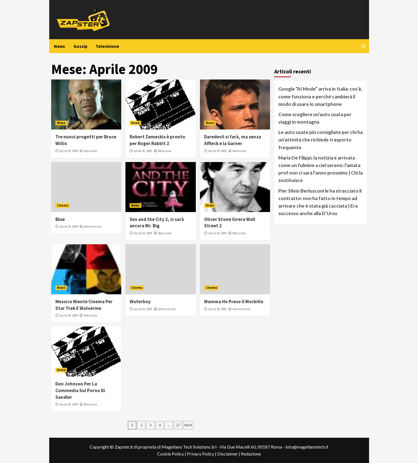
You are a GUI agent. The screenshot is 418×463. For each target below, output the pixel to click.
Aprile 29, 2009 (143, 233)
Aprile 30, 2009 (69, 151)
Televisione (107, 46)
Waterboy (140, 301)
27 (178, 424)
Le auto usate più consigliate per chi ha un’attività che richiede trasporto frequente (320, 139)
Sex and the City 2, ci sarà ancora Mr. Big (157, 222)
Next (188, 424)
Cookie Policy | (172, 453)
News (59, 46)
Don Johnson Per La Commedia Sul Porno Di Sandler (80, 390)
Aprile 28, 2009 (69, 404)
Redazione (90, 151)
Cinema (62, 205)
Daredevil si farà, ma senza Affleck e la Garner (232, 140)
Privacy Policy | (202, 453)
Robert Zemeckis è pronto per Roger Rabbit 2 (157, 140)
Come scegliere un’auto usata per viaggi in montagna (315, 118)
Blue (60, 219)
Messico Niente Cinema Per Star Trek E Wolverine (84, 304)
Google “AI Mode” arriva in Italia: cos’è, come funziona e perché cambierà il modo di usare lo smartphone (320, 96)
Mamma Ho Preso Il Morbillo (233, 301)
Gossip (80, 46)
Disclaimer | (229, 453)
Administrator (93, 226)
